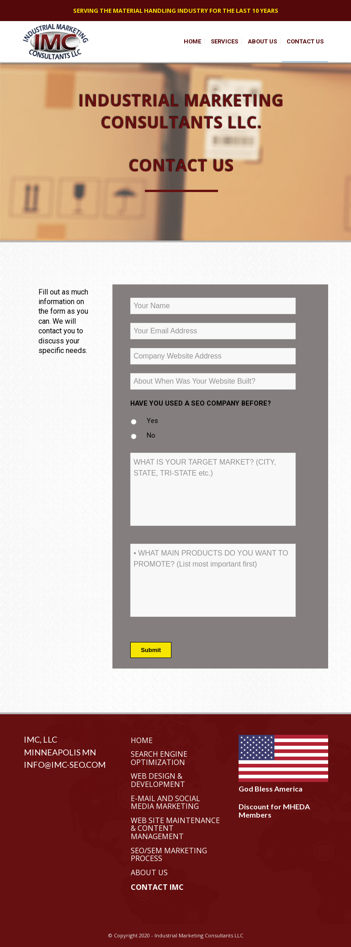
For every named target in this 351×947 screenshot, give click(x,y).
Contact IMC (157, 887)
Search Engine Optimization (159, 758)
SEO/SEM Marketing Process (169, 854)
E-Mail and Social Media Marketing (165, 802)
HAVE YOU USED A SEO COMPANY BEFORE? (200, 403)
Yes (152, 421)
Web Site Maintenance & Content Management (175, 828)
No (151, 435)
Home (142, 740)
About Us (149, 872)
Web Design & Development (158, 780)
